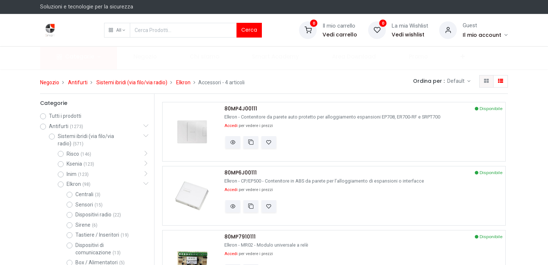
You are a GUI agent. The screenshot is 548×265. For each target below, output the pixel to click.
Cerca (249, 29)
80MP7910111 (240, 236)
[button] (117, 30)
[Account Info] (485, 35)
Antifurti (78, 82)
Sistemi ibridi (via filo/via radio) (131, 82)
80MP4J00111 (240, 108)
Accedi (231, 125)
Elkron (183, 82)
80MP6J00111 (240, 172)
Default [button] (456, 81)
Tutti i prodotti (65, 116)
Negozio (49, 82)
